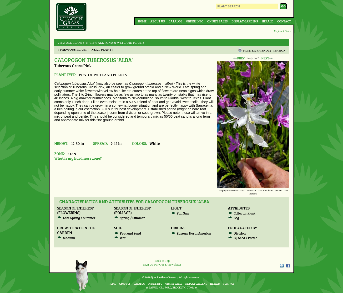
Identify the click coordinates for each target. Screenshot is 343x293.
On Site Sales (217, 21)
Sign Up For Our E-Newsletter (162, 264)
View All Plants (70, 42)
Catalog (175, 21)
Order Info (194, 21)
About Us (157, 21)
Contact (284, 21)
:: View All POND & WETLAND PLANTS (115, 42)
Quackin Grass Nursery (71, 17)
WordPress (281, 265)
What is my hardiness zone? (78, 158)
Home (142, 21)
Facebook (288, 265)
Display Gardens (245, 21)
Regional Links (282, 31)
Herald (267, 21)
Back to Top (162, 260)
